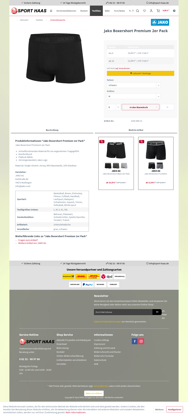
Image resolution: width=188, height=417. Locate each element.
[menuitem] (51, 11)
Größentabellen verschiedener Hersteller (72, 361)
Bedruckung (63, 347)
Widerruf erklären (94, 393)
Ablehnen (159, 409)
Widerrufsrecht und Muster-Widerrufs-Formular (107, 353)
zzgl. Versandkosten (122, 68)
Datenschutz (100, 359)
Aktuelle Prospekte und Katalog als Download (74, 342)
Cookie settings (101, 340)
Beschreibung (52, 130)
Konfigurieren (174, 409)
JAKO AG (116, 170)
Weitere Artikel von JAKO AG (30, 243)
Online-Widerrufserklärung (70, 355)
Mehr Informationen (76, 412)
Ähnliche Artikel (136, 130)
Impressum (99, 343)
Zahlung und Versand (104, 347)
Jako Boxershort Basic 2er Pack (116, 173)
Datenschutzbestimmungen (107, 321)
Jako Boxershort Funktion (155, 173)
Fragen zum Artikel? (26, 240)
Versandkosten (101, 385)
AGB (96, 363)
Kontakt (60, 351)
